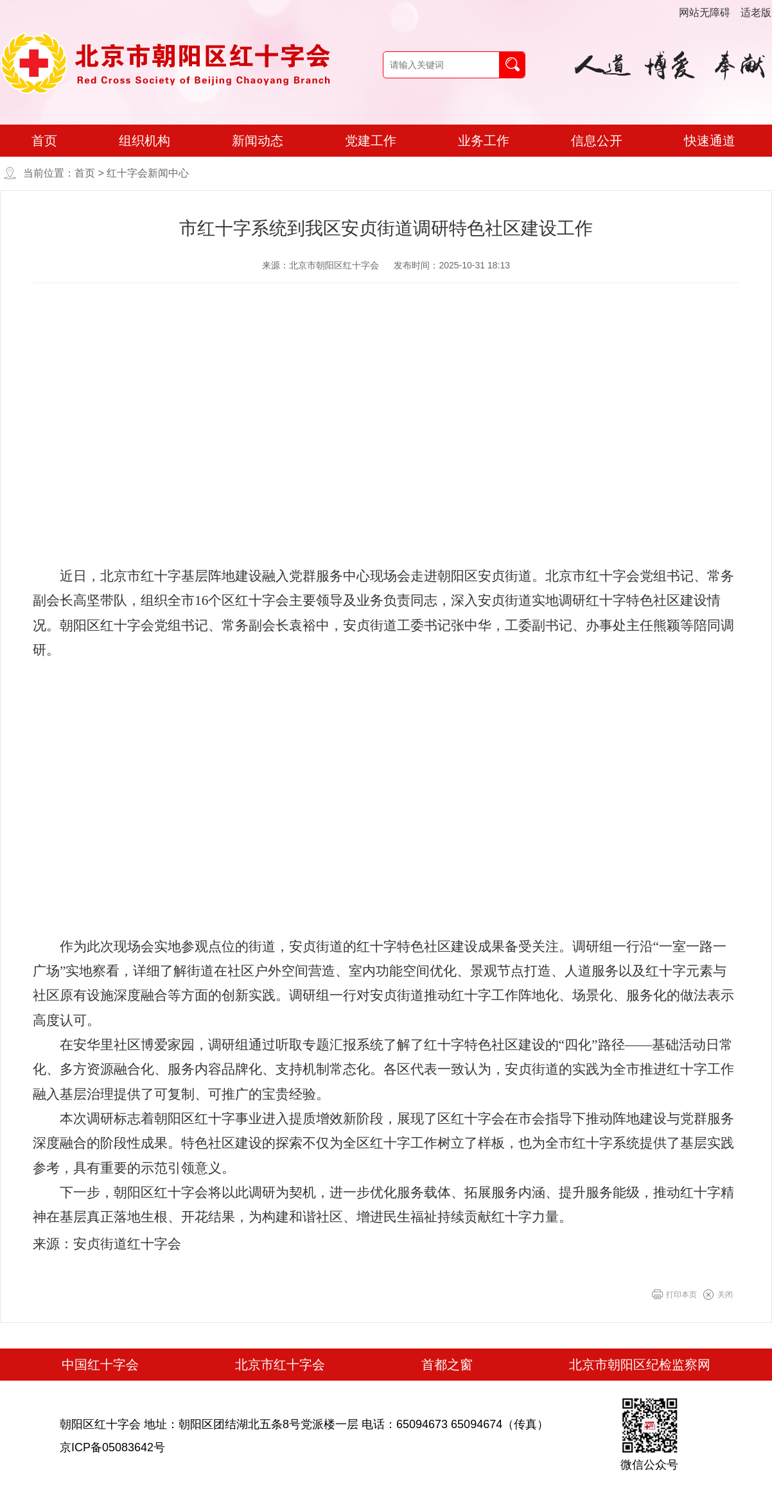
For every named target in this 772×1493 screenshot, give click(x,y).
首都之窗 (447, 1365)
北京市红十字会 (280, 1365)
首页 (44, 141)
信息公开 (596, 141)
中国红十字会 (100, 1365)
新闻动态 (257, 141)
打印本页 (681, 1294)
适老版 (756, 12)
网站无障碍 (704, 12)
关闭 (725, 1294)
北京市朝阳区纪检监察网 (639, 1365)
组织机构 (144, 141)
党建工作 (370, 141)
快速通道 (709, 141)
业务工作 (483, 141)
